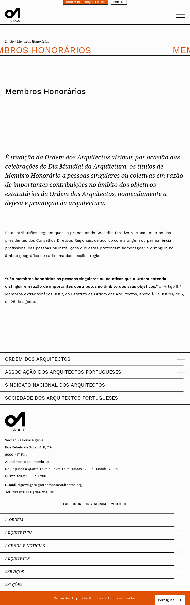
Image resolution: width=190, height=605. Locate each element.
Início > (11, 41)
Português (166, 600)
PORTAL (118, 2)
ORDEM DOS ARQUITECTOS (85, 2)
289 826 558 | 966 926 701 (33, 492)
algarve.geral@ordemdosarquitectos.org (50, 485)
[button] (95, 359)
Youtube (119, 504)
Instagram (96, 504)
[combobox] (170, 600)
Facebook (72, 504)
